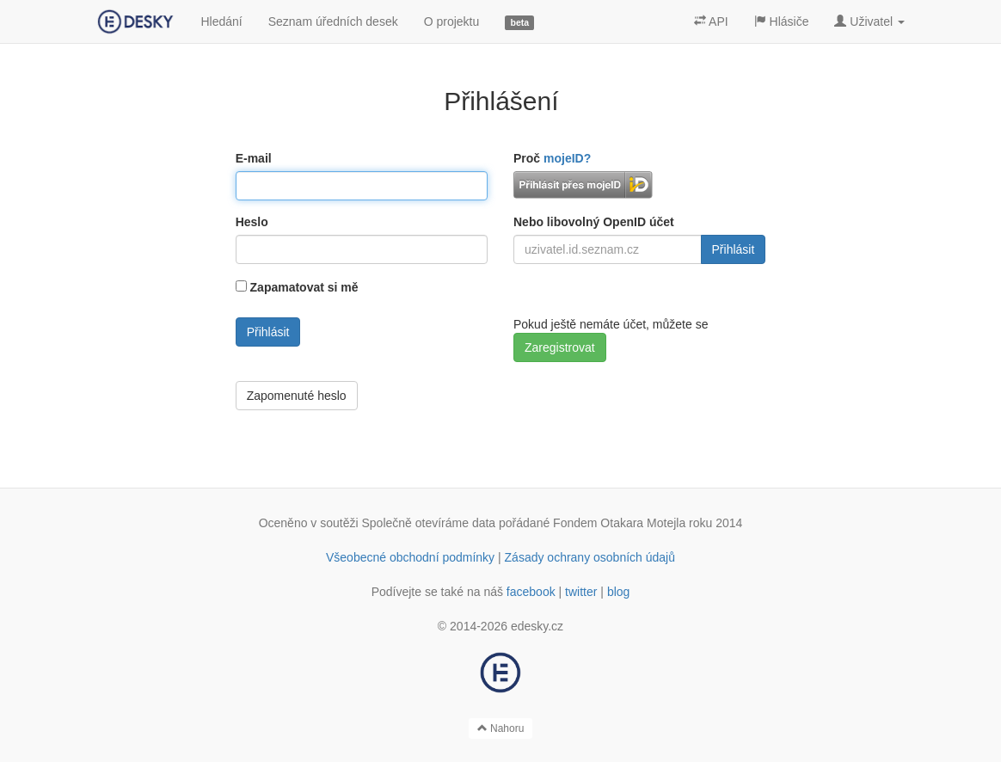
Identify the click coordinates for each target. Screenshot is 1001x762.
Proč (552, 158)
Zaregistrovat (560, 347)
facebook (531, 592)
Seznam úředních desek (333, 21)
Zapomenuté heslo (297, 396)
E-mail (254, 158)
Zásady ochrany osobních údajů (590, 557)
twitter (581, 592)
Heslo (252, 222)
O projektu (452, 21)
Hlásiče (781, 21)
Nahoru (501, 728)
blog (618, 592)
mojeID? (567, 158)
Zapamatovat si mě (304, 287)
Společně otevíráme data (429, 523)
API (711, 21)
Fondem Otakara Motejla (619, 523)
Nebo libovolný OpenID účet (593, 222)
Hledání (221, 21)
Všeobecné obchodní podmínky (410, 557)
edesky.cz (537, 626)
